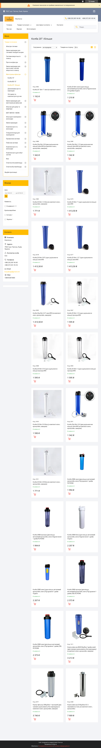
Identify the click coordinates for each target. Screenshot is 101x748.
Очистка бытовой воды (14, 167)
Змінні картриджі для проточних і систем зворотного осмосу (13, 68)
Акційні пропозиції (11, 172)
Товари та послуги (23, 25)
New (7, 159)
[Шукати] (76, 27)
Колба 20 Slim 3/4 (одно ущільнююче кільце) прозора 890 (45, 370)
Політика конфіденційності (62, 746)
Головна (9, 25)
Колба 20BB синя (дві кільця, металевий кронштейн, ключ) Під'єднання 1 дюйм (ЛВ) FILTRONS (47, 646)
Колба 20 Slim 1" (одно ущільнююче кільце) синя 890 (81, 203)
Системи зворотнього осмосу (13, 57)
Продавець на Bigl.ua (50, 744)
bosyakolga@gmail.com (12, 272)
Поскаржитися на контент (45, 746)
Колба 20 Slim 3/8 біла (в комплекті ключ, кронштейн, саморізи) (46, 483)
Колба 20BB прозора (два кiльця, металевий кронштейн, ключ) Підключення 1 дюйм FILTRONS (47, 537)
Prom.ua (60, 742)
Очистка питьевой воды (14, 163)
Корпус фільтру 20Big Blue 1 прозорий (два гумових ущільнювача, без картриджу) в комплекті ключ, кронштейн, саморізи (47, 706)
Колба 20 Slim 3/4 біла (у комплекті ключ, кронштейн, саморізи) (46, 425)
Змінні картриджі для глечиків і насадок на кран (15, 51)
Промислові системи (13, 139)
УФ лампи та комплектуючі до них (15, 95)
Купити (35, 100)
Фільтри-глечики (11, 46)
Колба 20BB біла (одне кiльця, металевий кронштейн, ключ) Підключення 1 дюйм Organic (81, 537)
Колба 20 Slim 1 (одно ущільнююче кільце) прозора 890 (81, 370)
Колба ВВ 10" (12, 81)
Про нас (9, 29)
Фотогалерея (31, 29)
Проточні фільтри (12, 62)
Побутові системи (12, 143)
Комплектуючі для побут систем (14, 154)
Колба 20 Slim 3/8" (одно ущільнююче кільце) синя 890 (45, 258)
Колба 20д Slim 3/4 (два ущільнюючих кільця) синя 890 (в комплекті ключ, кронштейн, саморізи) (80, 426)
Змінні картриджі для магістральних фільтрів (14, 102)
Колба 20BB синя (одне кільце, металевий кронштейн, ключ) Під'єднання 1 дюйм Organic (47, 591)
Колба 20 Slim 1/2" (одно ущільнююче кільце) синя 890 (80, 258)
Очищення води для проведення (13, 134)
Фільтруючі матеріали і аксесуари (13, 118)
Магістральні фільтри (13, 74)
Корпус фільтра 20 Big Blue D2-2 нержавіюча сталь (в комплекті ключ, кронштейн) (79, 706)
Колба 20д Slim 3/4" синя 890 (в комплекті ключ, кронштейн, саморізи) (47, 314)
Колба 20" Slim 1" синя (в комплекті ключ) (46, 89)
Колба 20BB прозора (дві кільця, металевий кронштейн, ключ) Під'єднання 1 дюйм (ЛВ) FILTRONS (81, 591)
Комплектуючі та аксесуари (11, 128)
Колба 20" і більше (14, 85)
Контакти (60, 25)
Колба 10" (11, 78)
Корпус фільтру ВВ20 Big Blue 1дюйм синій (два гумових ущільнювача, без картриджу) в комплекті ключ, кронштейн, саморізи (81, 649)
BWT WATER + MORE (13, 113)
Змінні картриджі (11, 123)
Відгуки (19, 29)
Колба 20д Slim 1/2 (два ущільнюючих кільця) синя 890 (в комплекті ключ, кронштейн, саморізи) (80, 146)
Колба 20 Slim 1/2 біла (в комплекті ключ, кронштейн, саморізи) (46, 203)
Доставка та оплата (43, 25)
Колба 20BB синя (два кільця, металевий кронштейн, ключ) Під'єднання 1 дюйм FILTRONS (81, 481)
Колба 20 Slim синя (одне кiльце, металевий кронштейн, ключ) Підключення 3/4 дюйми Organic (81, 89)
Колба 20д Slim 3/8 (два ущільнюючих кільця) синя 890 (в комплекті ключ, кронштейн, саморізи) (45, 146)
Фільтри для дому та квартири (13, 108)
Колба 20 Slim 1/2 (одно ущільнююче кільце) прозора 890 (79, 314)
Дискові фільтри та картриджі (14, 90)
